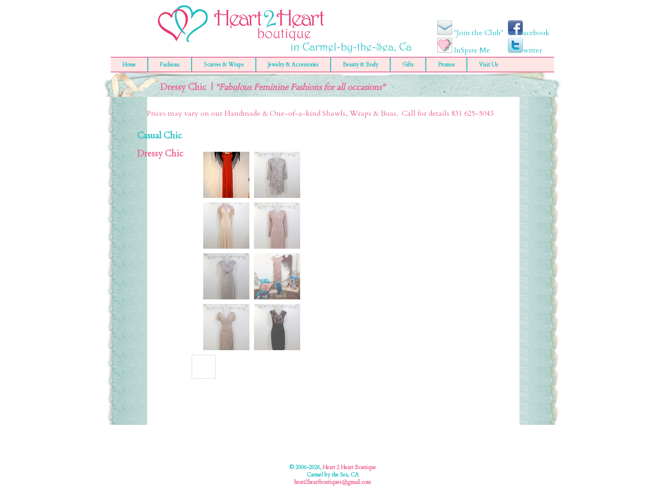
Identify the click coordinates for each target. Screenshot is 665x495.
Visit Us (488, 64)
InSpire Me (463, 50)
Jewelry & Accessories (293, 64)
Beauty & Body (360, 64)
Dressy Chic (160, 154)
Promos (446, 64)
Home (129, 64)
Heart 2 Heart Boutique (349, 467)
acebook (529, 33)
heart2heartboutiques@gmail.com (332, 482)
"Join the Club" (470, 33)
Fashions (170, 64)
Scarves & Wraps (224, 64)
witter (525, 50)
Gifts (408, 64)
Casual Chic (159, 136)
